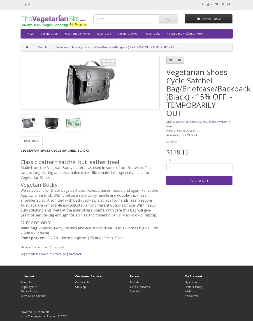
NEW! (31, 34)
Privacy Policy (29, 291)
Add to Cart (199, 180)
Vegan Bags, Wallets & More (185, 34)
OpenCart (43, 312)
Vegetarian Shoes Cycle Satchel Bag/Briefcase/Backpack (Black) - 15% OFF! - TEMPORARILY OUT (116, 47)
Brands (134, 282)
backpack (75, 254)
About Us (26, 282)
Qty (168, 160)
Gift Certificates (140, 287)
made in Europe (38, 254)
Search (42, 47)
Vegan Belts (152, 34)
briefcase (56, 254)
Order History (193, 287)
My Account (192, 282)
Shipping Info (29, 287)
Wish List (190, 291)
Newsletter (191, 296)
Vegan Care (103, 34)
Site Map (80, 287)
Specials (135, 291)
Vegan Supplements (77, 34)
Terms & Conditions (33, 296)
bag (65, 254)
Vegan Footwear (128, 34)
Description (31, 141)
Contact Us (82, 282)
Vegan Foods (49, 34)
